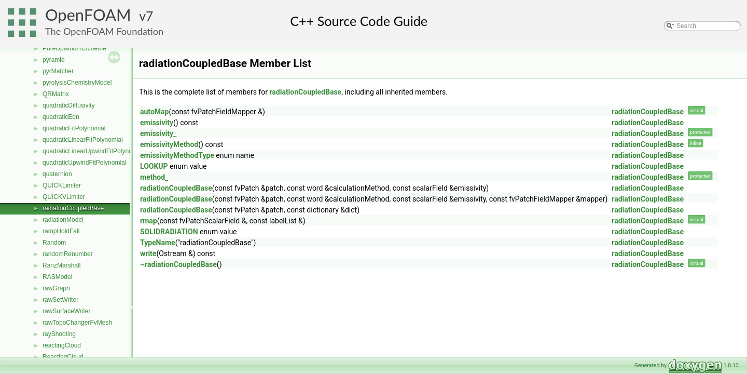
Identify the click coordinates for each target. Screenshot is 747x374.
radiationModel (63, 219)
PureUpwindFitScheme (74, 48)
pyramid (54, 59)
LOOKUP (154, 166)
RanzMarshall (61, 265)
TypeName (157, 242)
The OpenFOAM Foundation (104, 31)
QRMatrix (56, 94)
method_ (154, 177)
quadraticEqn (61, 117)
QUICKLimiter (62, 185)
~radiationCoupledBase (178, 264)
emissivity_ (158, 133)
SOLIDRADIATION (169, 232)
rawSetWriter (60, 299)
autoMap (154, 112)
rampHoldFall (61, 231)
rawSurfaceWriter (66, 311)
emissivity (156, 122)
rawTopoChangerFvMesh (77, 322)
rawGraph (56, 288)
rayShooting (59, 334)
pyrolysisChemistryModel (77, 82)
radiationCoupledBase (73, 208)
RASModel (57, 276)
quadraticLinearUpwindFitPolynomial (93, 151)
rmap (148, 221)
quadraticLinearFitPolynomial (83, 139)
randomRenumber (68, 254)
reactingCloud (62, 345)
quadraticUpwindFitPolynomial (84, 162)
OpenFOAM (88, 14)
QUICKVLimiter (64, 197)
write (148, 253)
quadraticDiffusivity (69, 105)
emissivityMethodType (177, 155)
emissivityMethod (169, 144)
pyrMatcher (58, 71)
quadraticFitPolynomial (74, 128)
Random (54, 242)
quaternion (57, 174)
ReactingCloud (63, 356)
